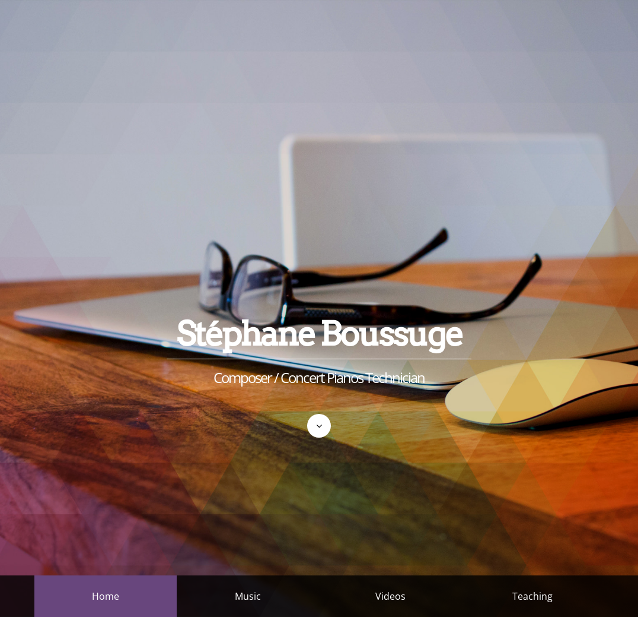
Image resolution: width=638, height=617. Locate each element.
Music (248, 596)
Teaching (532, 596)
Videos (390, 596)
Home (105, 596)
